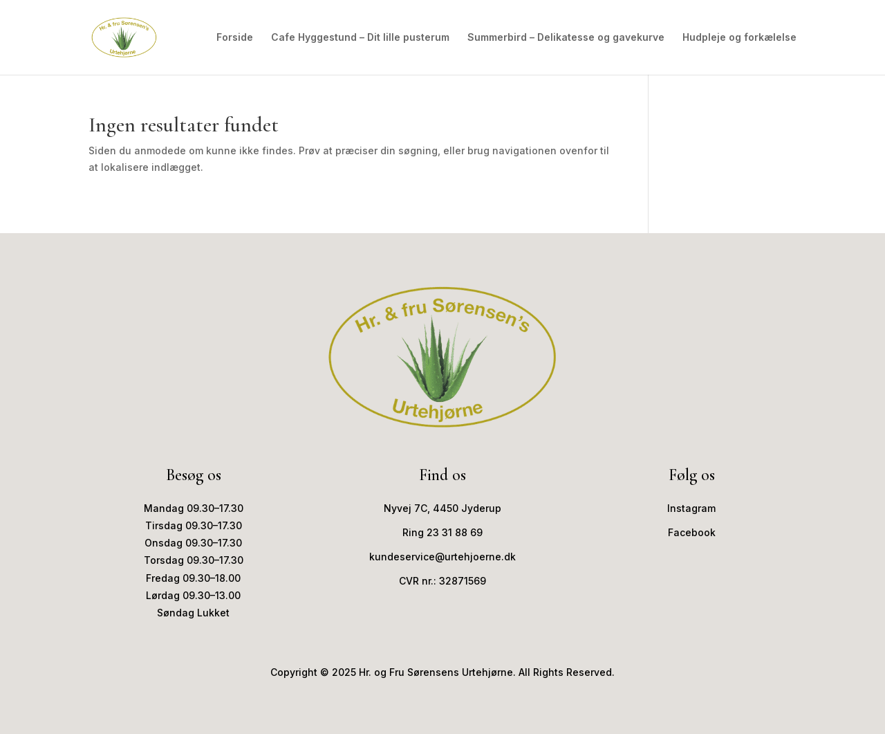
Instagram (691, 508)
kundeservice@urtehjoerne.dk (442, 556)
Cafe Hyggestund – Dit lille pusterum (360, 38)
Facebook (692, 532)
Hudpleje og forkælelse (739, 38)
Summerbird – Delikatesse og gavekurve (565, 38)
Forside (234, 38)
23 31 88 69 (455, 532)
